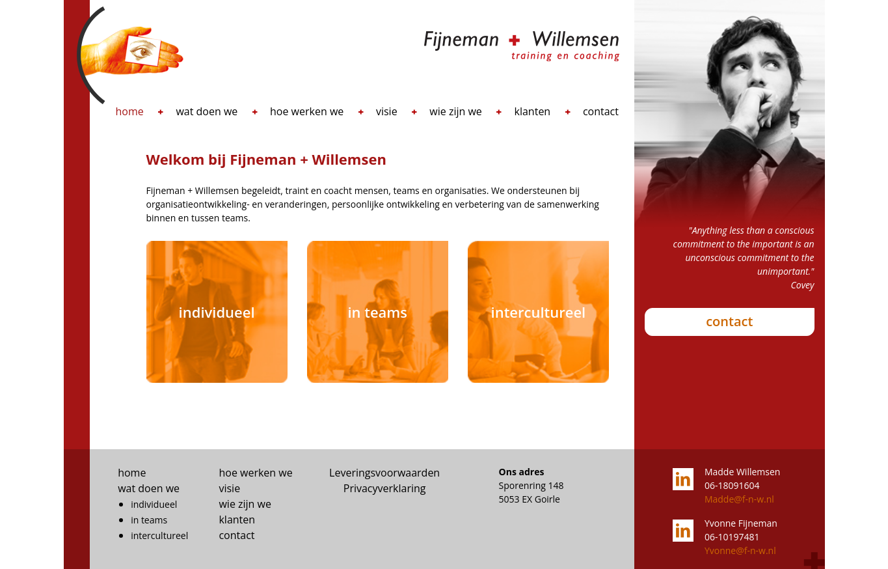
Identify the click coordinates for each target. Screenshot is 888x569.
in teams (149, 520)
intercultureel (159, 535)
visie (386, 111)
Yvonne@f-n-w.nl (740, 550)
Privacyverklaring (384, 488)
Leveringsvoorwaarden (384, 472)
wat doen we (206, 111)
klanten (533, 111)
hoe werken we (306, 111)
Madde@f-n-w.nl (739, 499)
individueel (154, 504)
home (130, 111)
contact (601, 111)
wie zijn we (455, 111)
